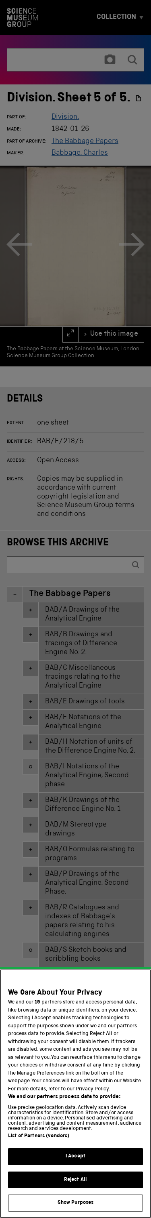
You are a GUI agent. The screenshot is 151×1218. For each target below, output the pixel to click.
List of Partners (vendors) (38, 1140)
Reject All (75, 1183)
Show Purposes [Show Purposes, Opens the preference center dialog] (76, 1207)
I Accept (75, 1160)
